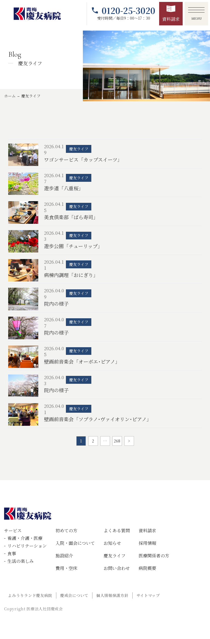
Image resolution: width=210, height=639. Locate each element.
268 (117, 441)
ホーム (10, 96)
